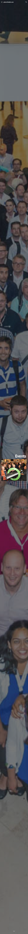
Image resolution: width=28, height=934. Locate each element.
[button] (2, 2)
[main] (14, 456)
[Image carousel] (14, 470)
